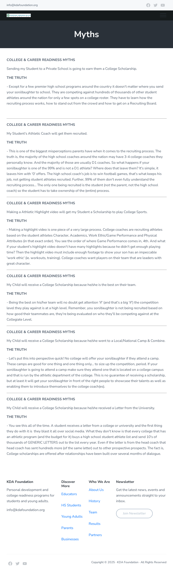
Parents (67, 528)
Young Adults (71, 516)
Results (94, 523)
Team (93, 512)
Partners (95, 535)
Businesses (70, 539)
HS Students (71, 505)
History (94, 501)
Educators (69, 494)
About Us (96, 490)
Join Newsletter (134, 513)
